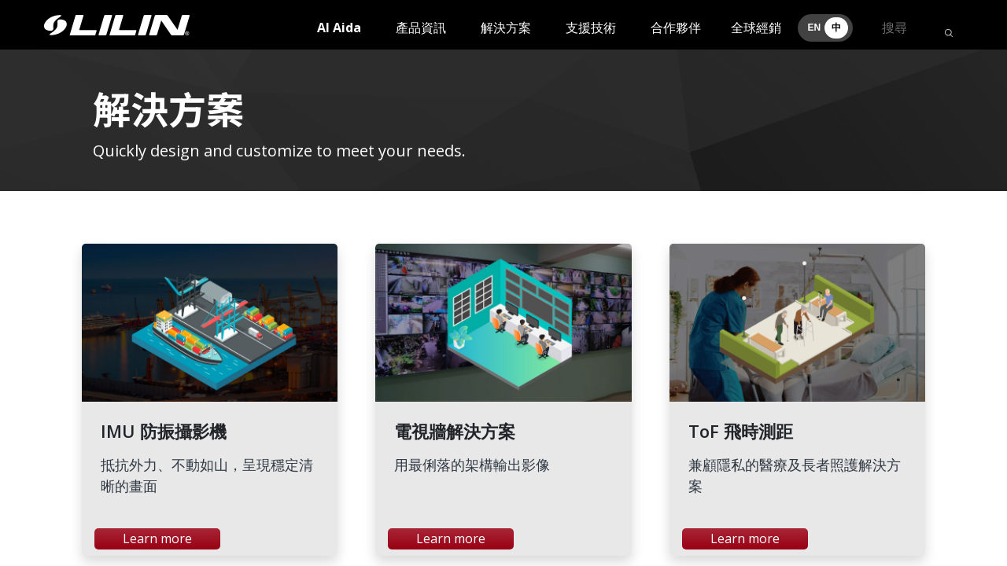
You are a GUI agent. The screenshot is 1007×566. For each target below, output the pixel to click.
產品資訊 (421, 27)
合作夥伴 (676, 27)
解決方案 (506, 27)
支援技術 (591, 27)
